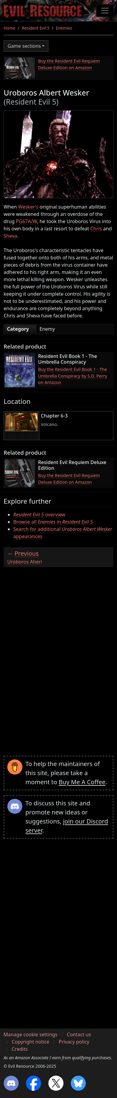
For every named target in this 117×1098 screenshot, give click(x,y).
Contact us (79, 1034)
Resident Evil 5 (36, 28)
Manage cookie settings (30, 1034)
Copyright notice (30, 1041)
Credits (20, 1049)
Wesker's (28, 206)
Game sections (24, 46)
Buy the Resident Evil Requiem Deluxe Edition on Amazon (69, 64)
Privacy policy (74, 1041)
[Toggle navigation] (104, 11)
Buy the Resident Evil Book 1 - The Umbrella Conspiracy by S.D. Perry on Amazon (72, 375)
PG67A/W (26, 221)
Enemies (64, 28)
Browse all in (53, 521)
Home (9, 28)
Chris (96, 228)
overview (39, 514)
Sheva (10, 235)
